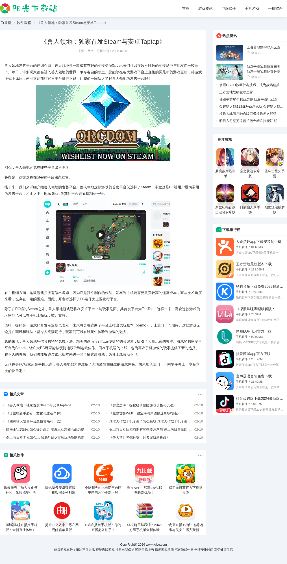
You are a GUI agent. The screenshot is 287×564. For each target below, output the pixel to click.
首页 (185, 8)
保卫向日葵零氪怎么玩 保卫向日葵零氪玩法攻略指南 (53, 437)
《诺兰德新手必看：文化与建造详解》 (53, 413)
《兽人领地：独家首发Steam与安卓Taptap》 (53, 405)
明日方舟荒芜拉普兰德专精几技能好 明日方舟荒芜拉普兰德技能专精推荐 (250, 121)
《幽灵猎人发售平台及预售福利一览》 (53, 421)
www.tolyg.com (156, 544)
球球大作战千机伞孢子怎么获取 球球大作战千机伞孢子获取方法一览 (156, 421)
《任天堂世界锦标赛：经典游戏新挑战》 (156, 437)
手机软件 (275, 8)
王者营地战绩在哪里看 (236, 92)
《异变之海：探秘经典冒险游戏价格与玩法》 (156, 405)
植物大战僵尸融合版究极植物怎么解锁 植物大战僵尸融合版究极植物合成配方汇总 (250, 114)
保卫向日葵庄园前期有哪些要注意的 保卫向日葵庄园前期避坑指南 (156, 429)
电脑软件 (229, 8)
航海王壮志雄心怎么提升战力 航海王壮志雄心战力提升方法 (53, 429)
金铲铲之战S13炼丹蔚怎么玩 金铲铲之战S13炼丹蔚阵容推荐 (249, 107)
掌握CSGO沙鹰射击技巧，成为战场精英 (249, 85)
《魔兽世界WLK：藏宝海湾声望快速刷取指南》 (156, 413)
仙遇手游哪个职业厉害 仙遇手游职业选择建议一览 (250, 100)
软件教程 (24, 23)
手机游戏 (252, 8)
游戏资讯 (205, 8)
